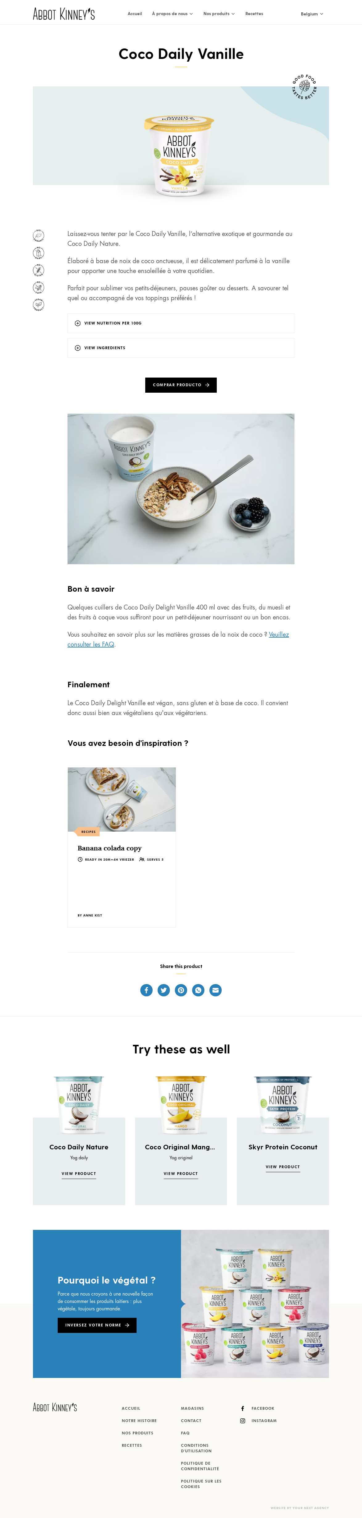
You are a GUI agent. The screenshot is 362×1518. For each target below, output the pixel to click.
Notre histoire (139, 1421)
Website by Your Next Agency (300, 1508)
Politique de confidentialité (200, 1466)
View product (79, 1174)
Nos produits (138, 1433)
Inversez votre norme (93, 1325)
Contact (191, 1421)
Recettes (254, 13)
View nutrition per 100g (113, 323)
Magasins (192, 1409)
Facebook (257, 1408)
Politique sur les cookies (201, 1484)
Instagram (258, 1420)
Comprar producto (177, 385)
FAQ (185, 1433)
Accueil (135, 13)
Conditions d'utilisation (196, 1448)
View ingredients (104, 348)
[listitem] (122, 847)
